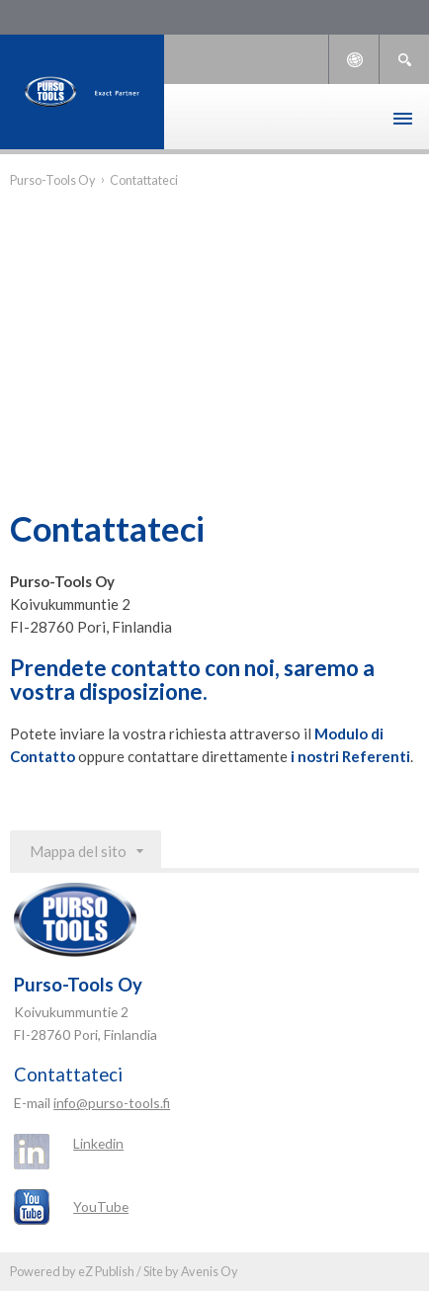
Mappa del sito (78, 851)
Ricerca (404, 59)
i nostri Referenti (350, 756)
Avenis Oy (209, 1271)
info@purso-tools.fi (111, 1102)
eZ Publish (106, 1271)
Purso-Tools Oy (53, 180)
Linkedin (98, 1143)
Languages (354, 59)
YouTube (101, 1206)
